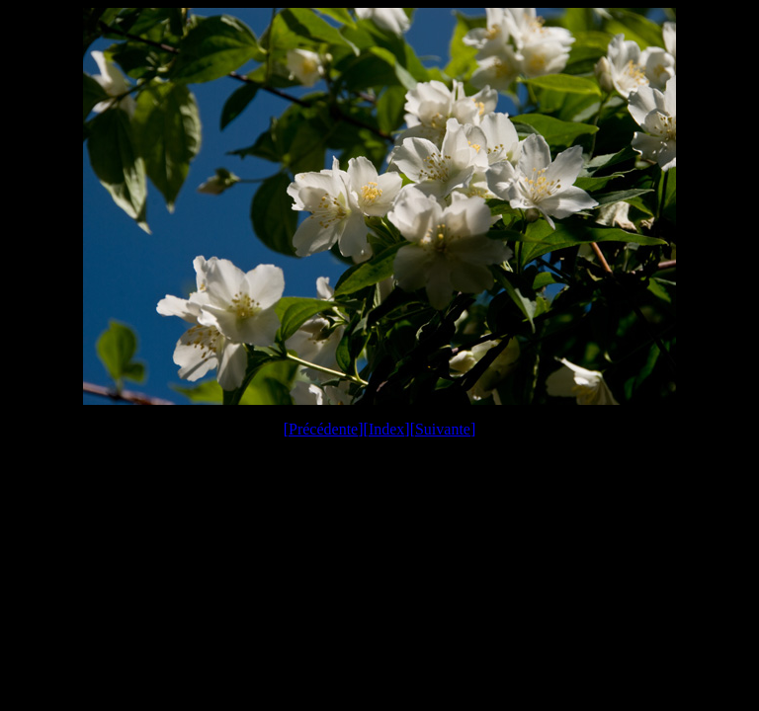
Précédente (323, 429)
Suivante (442, 429)
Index (386, 429)
